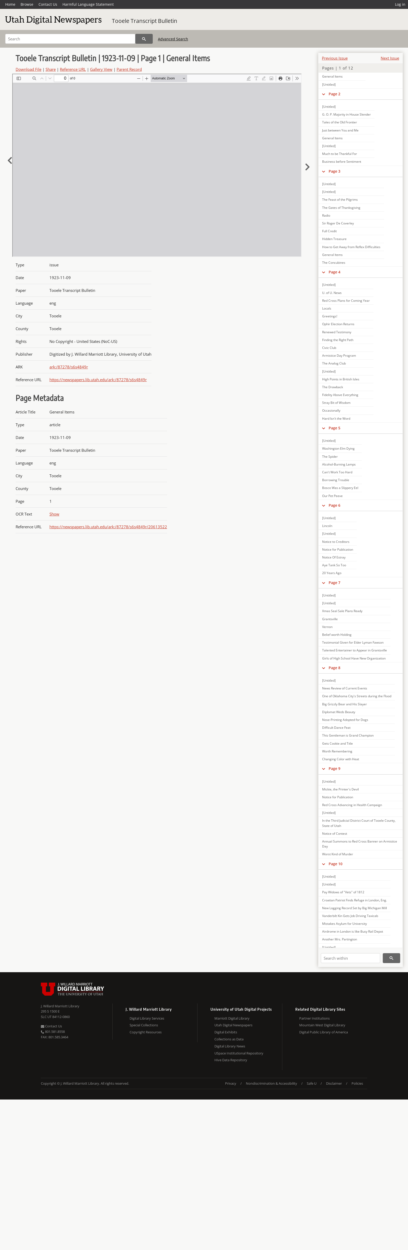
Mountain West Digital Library (322, 1025)
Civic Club (329, 348)
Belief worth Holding (337, 634)
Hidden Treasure (334, 239)
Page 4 (334, 271)
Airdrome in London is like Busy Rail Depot (352, 931)
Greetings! (329, 316)
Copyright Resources (146, 1032)
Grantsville (330, 619)
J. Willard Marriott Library (60, 1006)
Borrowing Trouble (335, 480)
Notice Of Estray (334, 557)
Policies (357, 1083)
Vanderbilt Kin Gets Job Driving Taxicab (350, 916)
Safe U (311, 1083)
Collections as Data (229, 1039)
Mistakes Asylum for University (344, 923)
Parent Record (129, 69)
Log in (400, 4)
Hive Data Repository (230, 1060)
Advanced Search (173, 38)
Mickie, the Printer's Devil (340, 789)
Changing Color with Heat (340, 759)
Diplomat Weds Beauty (338, 712)
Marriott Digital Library (232, 1018)
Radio (326, 215)
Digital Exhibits (225, 1032)
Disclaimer (334, 1083)
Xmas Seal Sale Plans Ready (342, 611)
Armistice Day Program (339, 355)
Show (54, 514)
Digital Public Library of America (323, 1032)
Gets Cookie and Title (337, 743)
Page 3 (334, 171)
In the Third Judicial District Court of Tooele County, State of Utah (359, 823)
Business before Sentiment (341, 161)
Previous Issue (335, 58)
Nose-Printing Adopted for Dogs (345, 720)
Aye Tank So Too (334, 565)
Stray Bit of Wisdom (336, 402)
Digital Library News (229, 1046)
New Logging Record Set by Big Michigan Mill (354, 908)
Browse (27, 4)
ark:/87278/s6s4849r (68, 366)
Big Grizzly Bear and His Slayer (344, 704)
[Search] (70, 39)
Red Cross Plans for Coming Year (346, 300)
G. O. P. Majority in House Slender (346, 114)
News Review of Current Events (344, 688)
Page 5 (334, 427)
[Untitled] (329, 84)
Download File (28, 69)
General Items (332, 76)
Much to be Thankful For (339, 154)
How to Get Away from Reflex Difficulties (351, 247)
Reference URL (73, 69)
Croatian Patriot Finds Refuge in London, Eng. (354, 900)
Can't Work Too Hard (337, 472)
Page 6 (334, 505)
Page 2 (334, 93)
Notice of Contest (334, 833)
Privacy (230, 1083)
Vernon (327, 627)
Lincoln (327, 526)
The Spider (330, 456)
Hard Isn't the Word (336, 418)
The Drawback (332, 387)
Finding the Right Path (337, 340)
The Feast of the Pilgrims (340, 199)
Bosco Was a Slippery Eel (340, 488)
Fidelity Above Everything (340, 395)
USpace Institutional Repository (238, 1053)
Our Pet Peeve (332, 496)
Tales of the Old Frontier (339, 122)
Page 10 (335, 863)
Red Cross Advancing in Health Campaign (352, 805)
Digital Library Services (147, 1018)
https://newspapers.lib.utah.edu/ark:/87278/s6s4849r (98, 379)
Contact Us (48, 4)
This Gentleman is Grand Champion (348, 735)
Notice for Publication (337, 549)
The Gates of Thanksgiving (341, 207)
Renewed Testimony (336, 332)
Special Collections (144, 1025)
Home (10, 4)
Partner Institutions (314, 1018)
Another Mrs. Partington (339, 939)
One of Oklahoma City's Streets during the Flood (356, 696)
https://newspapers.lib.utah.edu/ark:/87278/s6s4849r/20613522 (108, 526)
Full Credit (329, 231)
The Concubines (333, 262)
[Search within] (350, 958)
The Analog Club (334, 363)
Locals (326, 308)
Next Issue (390, 58)
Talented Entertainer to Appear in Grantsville (354, 650)
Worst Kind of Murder (337, 854)
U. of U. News (332, 293)
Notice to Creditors (335, 541)
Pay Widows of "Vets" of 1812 (343, 892)
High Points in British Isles (340, 379)
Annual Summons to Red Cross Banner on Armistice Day (359, 844)
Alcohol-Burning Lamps (339, 464)
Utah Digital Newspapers (233, 1025)
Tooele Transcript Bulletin (144, 20)
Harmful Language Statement (88, 4)
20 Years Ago (331, 573)
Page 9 (334, 768)
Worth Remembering (337, 751)
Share (51, 69)
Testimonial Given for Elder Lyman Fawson (353, 642)
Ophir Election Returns (338, 324)
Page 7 (334, 582)
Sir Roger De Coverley (338, 223)
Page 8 (334, 667)
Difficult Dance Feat (336, 727)
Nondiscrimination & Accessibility (271, 1083)
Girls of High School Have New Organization (354, 658)
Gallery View (101, 69)
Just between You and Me (340, 130)
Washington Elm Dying (338, 448)
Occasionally (331, 410)
